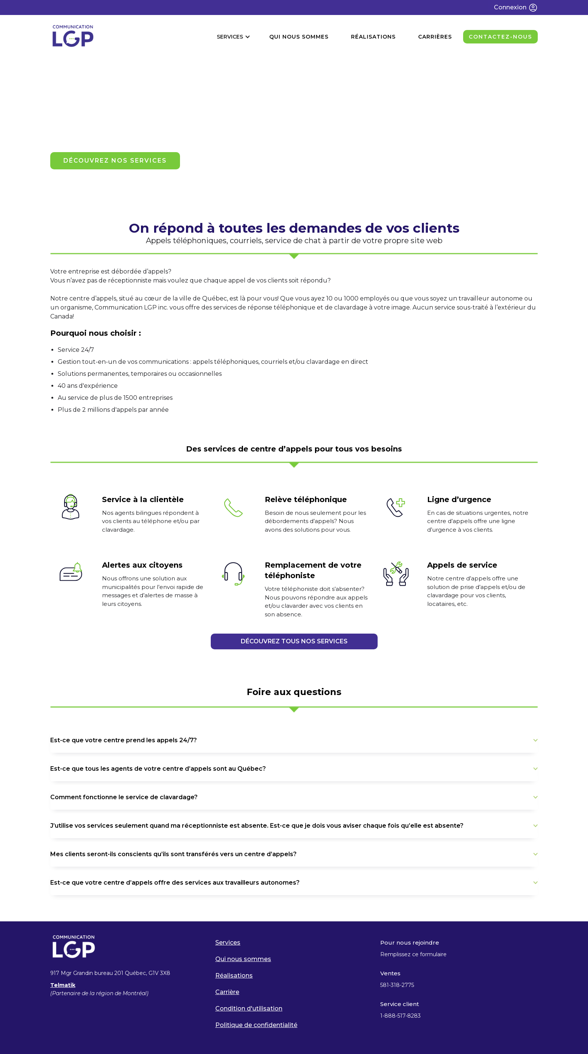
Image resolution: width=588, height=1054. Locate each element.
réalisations (373, 36)
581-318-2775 (397, 985)
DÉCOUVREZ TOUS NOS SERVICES (294, 641)
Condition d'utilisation (248, 1008)
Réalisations (234, 975)
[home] (72, 36)
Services (227, 942)
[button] (233, 36)
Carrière (227, 992)
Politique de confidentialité (256, 1025)
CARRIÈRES (435, 36)
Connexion (510, 7)
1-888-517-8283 (401, 1015)
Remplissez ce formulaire (413, 954)
